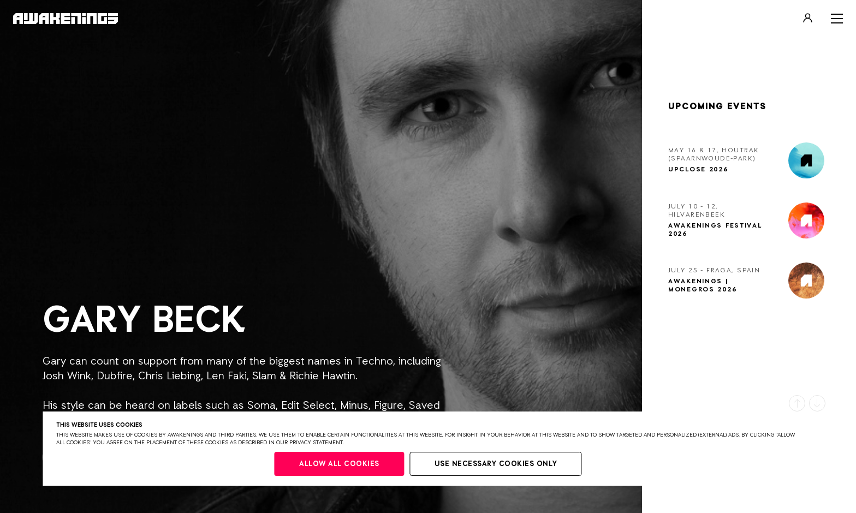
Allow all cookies (339, 464)
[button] (797, 403)
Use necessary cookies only (496, 464)
